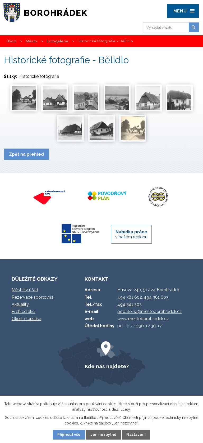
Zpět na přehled (26, 154)
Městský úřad (25, 289)
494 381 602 (129, 297)
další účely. (121, 409)
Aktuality (20, 304)
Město (31, 41)
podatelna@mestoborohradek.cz (149, 311)
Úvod (11, 41)
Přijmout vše (69, 434)
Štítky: (10, 76)
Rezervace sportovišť (32, 297)
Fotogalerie (57, 41)
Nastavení (136, 434)
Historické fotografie (39, 76)
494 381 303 (129, 304)
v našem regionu (131, 234)
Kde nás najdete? (107, 366)
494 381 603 (156, 297)
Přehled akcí (23, 311)
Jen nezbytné (104, 434)
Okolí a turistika (26, 318)
